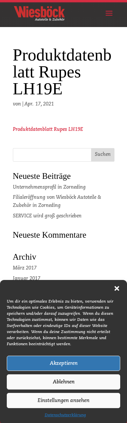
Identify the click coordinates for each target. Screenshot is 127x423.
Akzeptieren (64, 366)
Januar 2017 (26, 278)
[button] (116, 291)
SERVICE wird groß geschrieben (47, 216)
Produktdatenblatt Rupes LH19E (48, 129)
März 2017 (25, 268)
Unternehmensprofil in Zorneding (49, 187)
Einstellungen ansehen (63, 403)
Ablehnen (64, 385)
